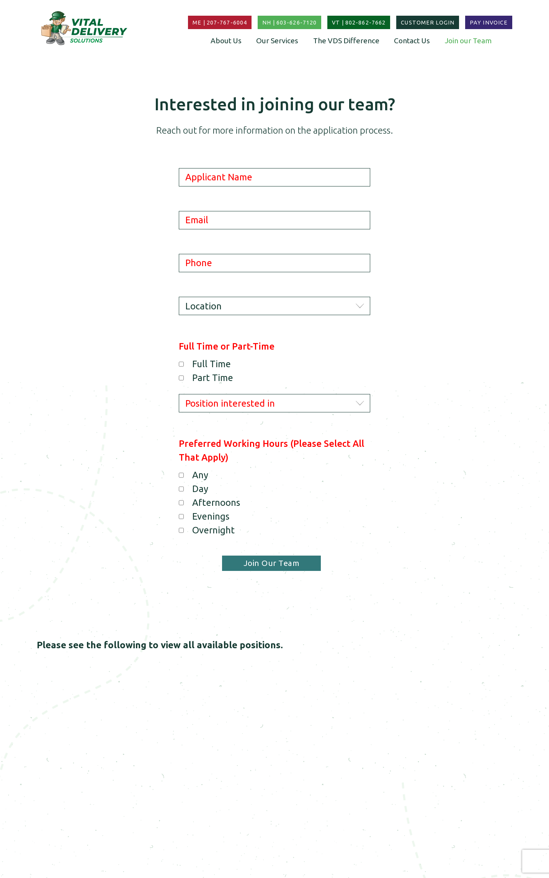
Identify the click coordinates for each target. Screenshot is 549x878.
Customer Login (427, 23)
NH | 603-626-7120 (289, 23)
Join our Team (468, 40)
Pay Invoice (489, 23)
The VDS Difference (346, 40)
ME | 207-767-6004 (220, 23)
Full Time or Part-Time (226, 346)
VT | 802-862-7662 (359, 23)
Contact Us (412, 40)
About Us (226, 40)
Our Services (277, 40)
